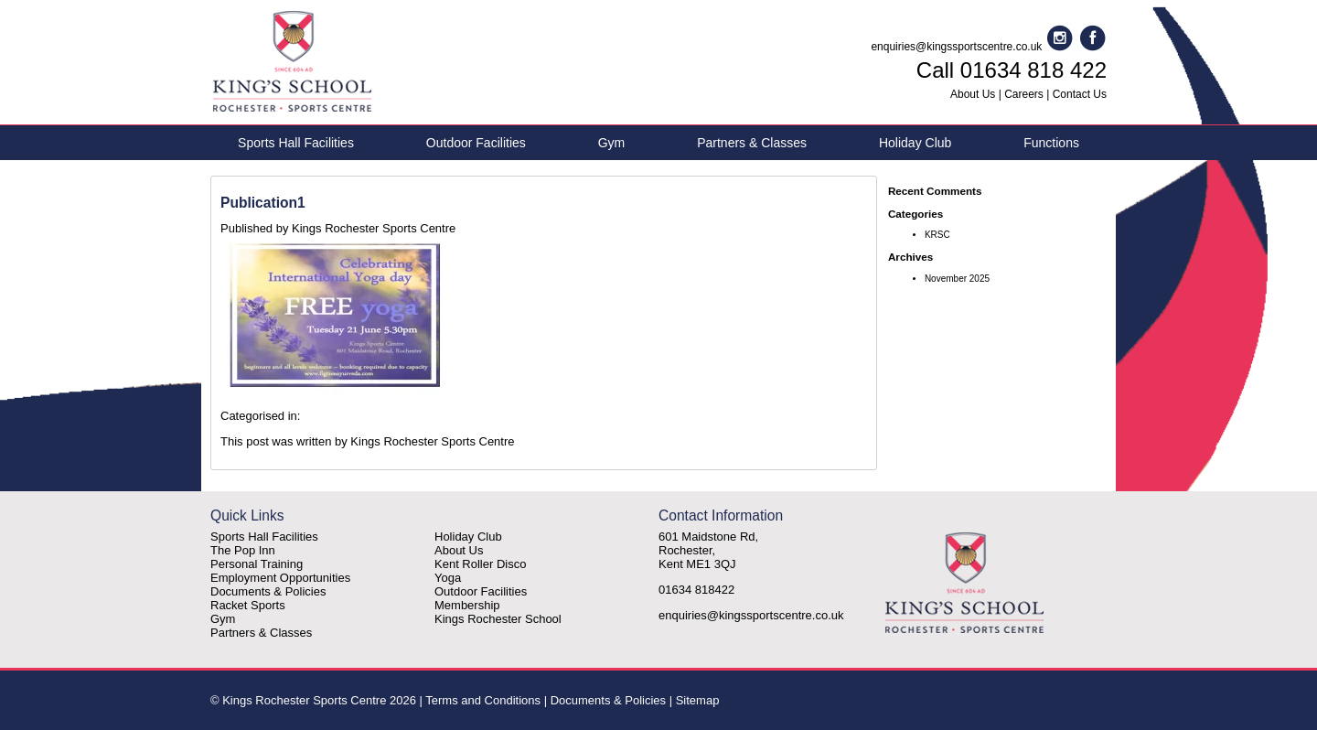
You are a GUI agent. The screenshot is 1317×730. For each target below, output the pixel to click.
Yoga (447, 578)
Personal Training (256, 564)
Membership (467, 605)
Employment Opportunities (280, 578)
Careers (1024, 94)
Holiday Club (915, 142)
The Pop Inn (242, 550)
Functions (1051, 142)
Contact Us (1080, 94)
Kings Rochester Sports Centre (373, 228)
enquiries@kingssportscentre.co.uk (956, 46)
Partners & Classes (752, 142)
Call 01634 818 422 (1011, 70)
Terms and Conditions (483, 700)
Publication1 (262, 202)
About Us (972, 94)
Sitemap (698, 700)
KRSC (937, 235)
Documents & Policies (268, 591)
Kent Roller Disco (480, 564)
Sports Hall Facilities (296, 142)
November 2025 (957, 279)
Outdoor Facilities (476, 142)
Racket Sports (247, 605)
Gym (612, 142)
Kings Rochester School (498, 619)
